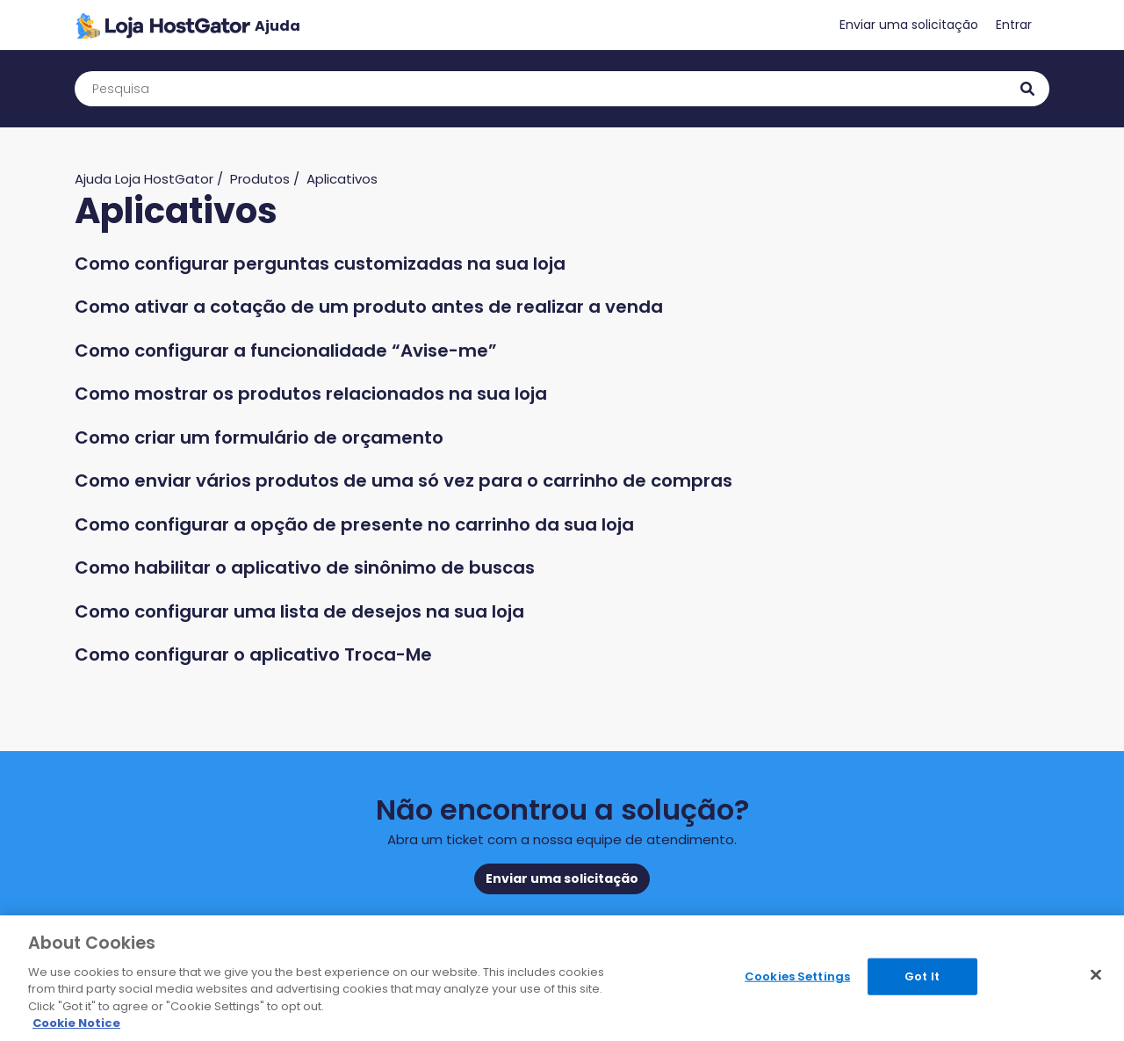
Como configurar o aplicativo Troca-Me (253, 654)
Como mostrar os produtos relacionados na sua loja (311, 393)
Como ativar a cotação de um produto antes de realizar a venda (369, 306)
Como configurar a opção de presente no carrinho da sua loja (354, 524)
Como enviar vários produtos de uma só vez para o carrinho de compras (403, 480)
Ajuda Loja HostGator (144, 179)
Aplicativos (342, 179)
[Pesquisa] (562, 88)
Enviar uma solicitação (908, 24)
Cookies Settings (797, 976)
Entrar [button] (1014, 24)
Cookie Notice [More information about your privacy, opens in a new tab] (76, 1023)
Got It (922, 976)
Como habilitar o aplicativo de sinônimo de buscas (305, 567)
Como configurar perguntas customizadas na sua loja (320, 263)
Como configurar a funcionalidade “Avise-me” (286, 350)
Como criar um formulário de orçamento (259, 437)
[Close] (1096, 975)
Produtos (260, 179)
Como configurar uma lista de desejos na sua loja (299, 611)
